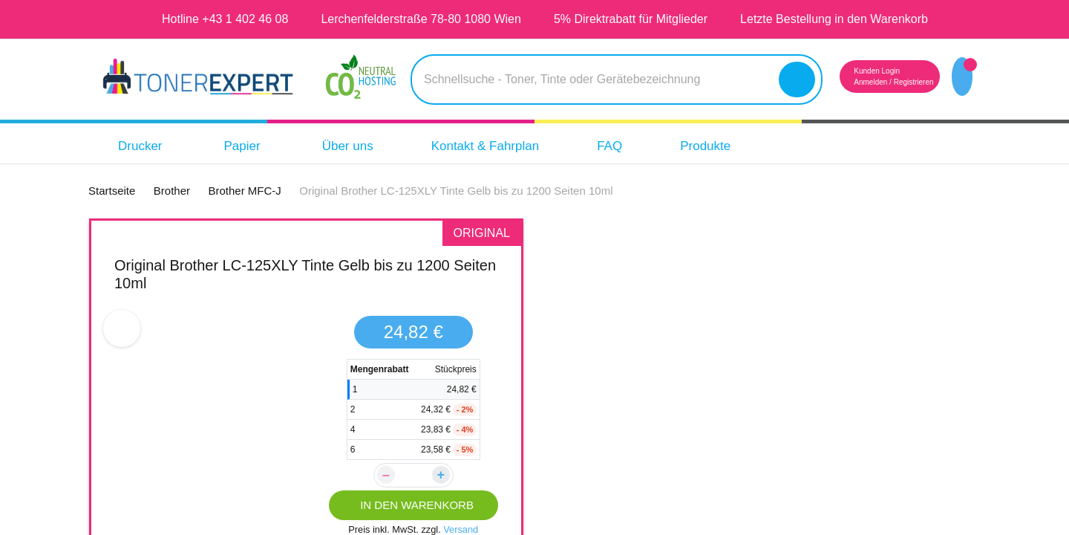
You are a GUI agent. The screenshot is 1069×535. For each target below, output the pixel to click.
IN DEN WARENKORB (413, 505)
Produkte (740, 146)
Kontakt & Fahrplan (506, 146)
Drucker (143, 146)
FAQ (640, 146)
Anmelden (843, 82)
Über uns (358, 146)
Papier (249, 146)
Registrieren (895, 82)
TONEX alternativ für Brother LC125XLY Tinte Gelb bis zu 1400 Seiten (756, 274)
